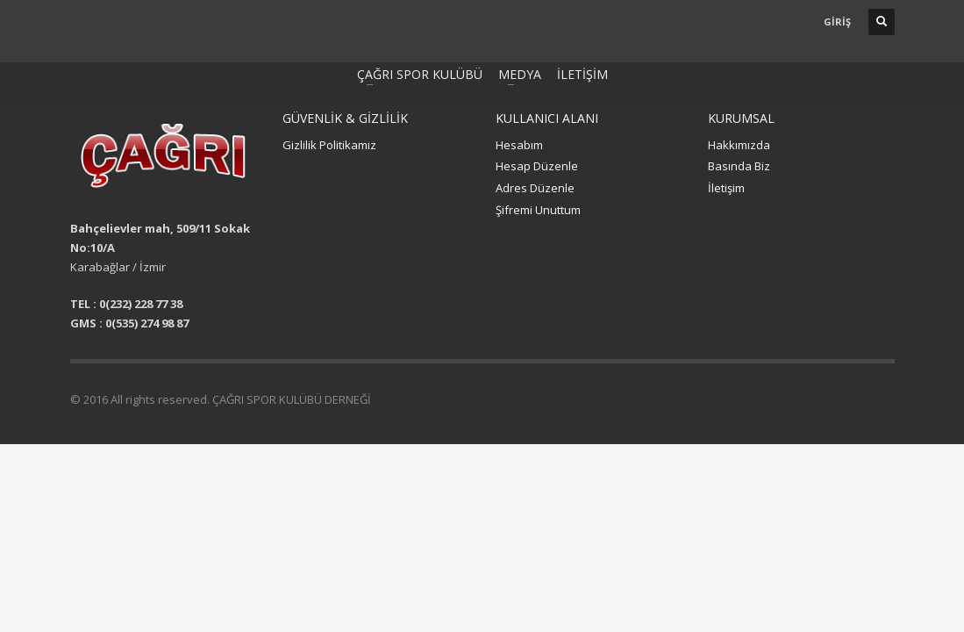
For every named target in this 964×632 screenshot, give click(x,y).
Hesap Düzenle (537, 166)
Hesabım (519, 145)
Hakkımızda (739, 145)
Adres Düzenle (535, 188)
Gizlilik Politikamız (329, 145)
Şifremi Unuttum (538, 210)
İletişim (726, 188)
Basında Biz (739, 166)
